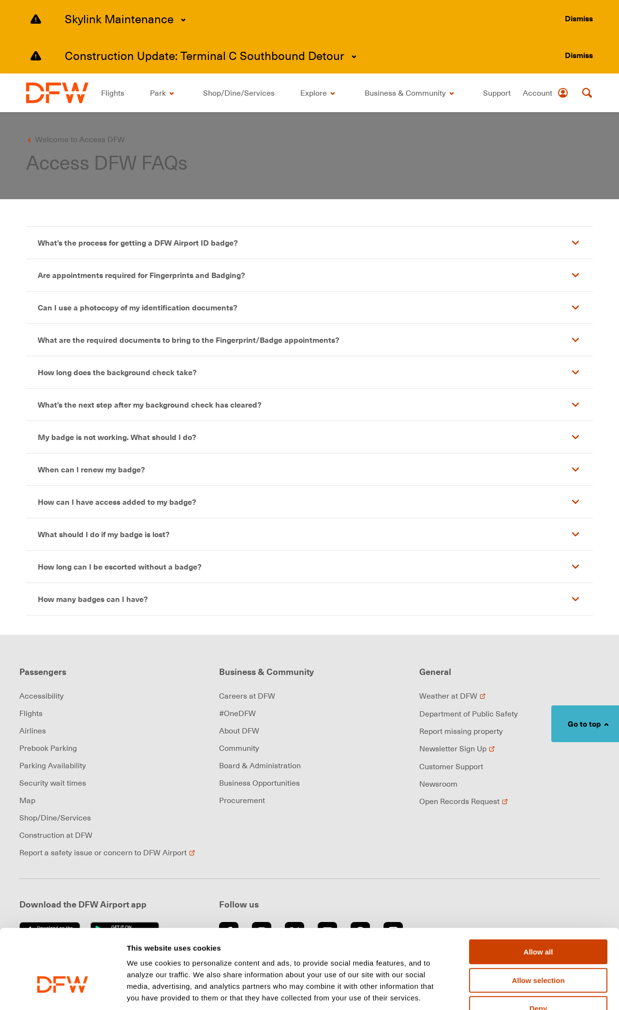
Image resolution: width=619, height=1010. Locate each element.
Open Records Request (463, 801)
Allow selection (538, 920)
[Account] (546, 93)
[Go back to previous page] (74, 139)
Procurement (242, 800)
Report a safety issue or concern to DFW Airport (107, 852)
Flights (31, 713)
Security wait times (52, 782)
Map (27, 800)
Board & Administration (260, 765)
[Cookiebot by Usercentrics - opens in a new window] (62, 991)
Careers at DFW (247, 695)
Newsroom (438, 783)
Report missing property (461, 731)
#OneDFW (237, 713)
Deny (538, 948)
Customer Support (451, 766)
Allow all (538, 892)
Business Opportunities (259, 782)
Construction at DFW (55, 835)
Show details (507, 991)
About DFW (239, 730)
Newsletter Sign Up (457, 748)
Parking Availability (52, 765)
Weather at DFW (452, 695)
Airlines (32, 730)
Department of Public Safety (468, 713)
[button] (309, 243)
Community (239, 748)
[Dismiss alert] (579, 18)
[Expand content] (183, 20)
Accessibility (41, 695)
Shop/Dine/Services (55, 817)
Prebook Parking (48, 748)
